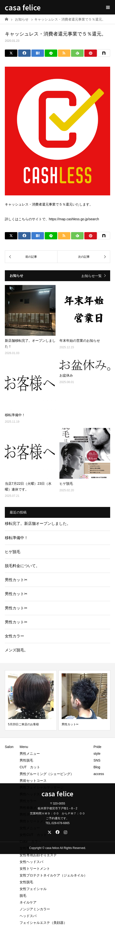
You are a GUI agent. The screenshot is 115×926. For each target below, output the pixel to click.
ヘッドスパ (28, 916)
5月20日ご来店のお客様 (23, 724)
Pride (97, 747)
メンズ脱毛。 (16, 650)
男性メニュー (30, 753)
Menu (24, 747)
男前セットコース (33, 781)
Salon (9, 747)
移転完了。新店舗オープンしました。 (38, 523)
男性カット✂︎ (16, 580)
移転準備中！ (16, 538)
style (97, 753)
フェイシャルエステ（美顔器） (43, 923)
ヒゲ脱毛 (12, 552)
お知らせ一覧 (91, 276)
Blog (96, 767)
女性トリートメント (35, 868)
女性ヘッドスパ (31, 862)
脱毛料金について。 (22, 566)
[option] (31, 700)
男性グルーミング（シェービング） (47, 774)
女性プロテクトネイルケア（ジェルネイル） (53, 875)
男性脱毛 (26, 760)
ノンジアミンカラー (35, 909)
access (98, 774)
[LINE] (51, 53)
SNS (97, 760)
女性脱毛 (26, 882)
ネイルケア (28, 902)
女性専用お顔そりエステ (38, 855)
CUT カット (31, 767)
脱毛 (23, 896)
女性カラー (14, 636)
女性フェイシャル (33, 889)
